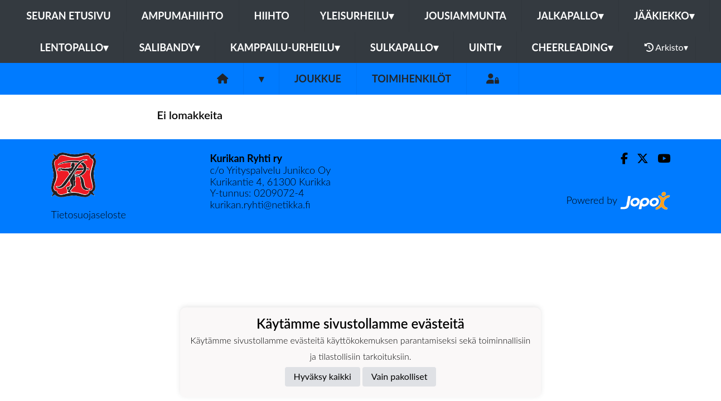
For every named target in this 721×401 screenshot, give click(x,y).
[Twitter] (638, 158)
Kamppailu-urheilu (285, 47)
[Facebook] (620, 158)
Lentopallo (74, 47)
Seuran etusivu (68, 15)
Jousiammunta (465, 15)
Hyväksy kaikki (322, 376)
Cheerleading (572, 47)
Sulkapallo (404, 47)
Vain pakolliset (399, 376)
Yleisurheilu (357, 15)
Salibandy (169, 47)
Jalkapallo (570, 15)
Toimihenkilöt (411, 78)
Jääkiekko (664, 15)
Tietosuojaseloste (88, 214)
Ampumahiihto (183, 15)
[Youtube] (659, 158)
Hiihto (271, 15)
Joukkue (317, 78)
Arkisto (666, 47)
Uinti (485, 47)
